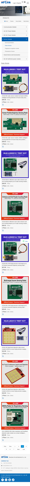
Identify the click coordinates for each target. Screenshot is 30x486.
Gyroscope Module (9, 42)
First (5, 446)
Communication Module (16, 27)
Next (18, 449)
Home (7, 21)
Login (14, 3)
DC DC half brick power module (16, 58)
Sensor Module (18, 21)
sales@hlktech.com (7, 465)
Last (24, 449)
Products (11, 21)
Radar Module (26, 21)
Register (19, 3)
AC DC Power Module (16, 31)
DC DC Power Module (16, 35)
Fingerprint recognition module (12, 48)
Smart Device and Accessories (12, 55)
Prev (10, 446)
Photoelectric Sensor (10, 51)
